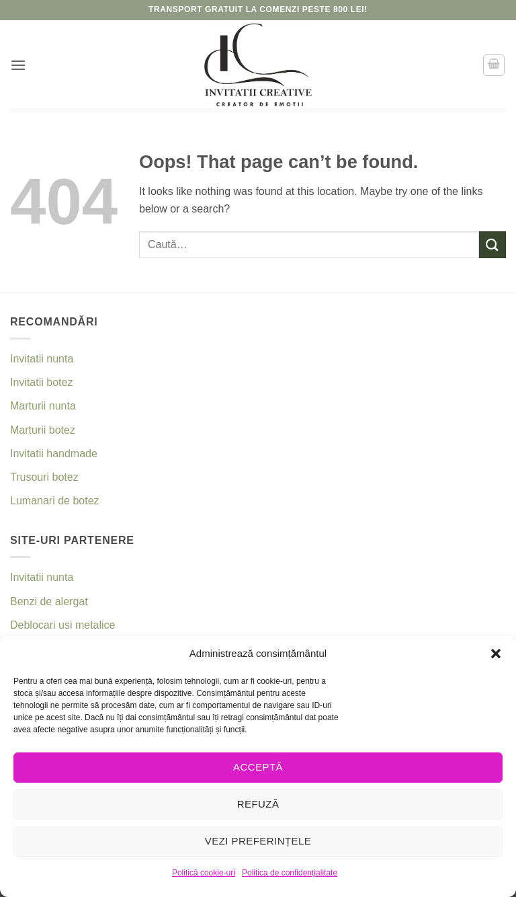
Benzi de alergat (49, 601)
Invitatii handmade (53, 453)
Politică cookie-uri (203, 873)
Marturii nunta (43, 406)
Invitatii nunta (41, 358)
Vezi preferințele (258, 841)
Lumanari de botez (54, 500)
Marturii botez (42, 430)
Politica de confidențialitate (289, 873)
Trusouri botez (44, 477)
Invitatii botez (41, 382)
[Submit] (492, 244)
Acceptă (258, 767)
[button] (496, 653)
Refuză (258, 804)
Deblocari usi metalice (63, 625)
